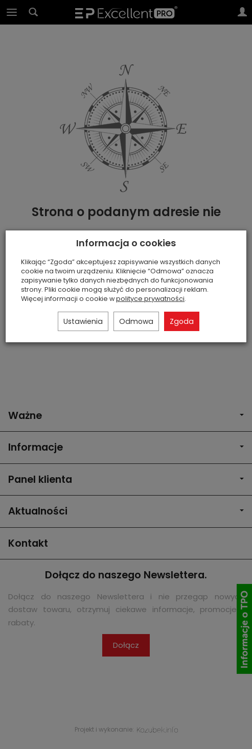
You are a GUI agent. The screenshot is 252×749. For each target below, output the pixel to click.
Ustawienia (83, 321)
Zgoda (182, 321)
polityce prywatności (150, 298)
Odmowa (136, 321)
